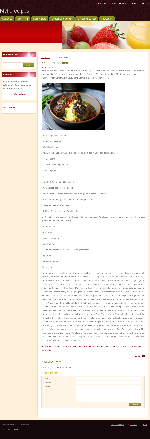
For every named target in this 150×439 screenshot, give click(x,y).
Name (47, 378)
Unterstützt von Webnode (13, 429)
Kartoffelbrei (46, 350)
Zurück (138, 356)
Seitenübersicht (119, 3)
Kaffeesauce (137, 346)
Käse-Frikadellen (63, 346)
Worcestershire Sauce (105, 346)
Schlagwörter (47, 346)
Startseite (102, 3)
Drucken (146, 3)
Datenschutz (9, 108)
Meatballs (87, 346)
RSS (134, 3)
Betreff (48, 382)
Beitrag (48, 386)
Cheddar (77, 346)
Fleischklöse (123, 346)
